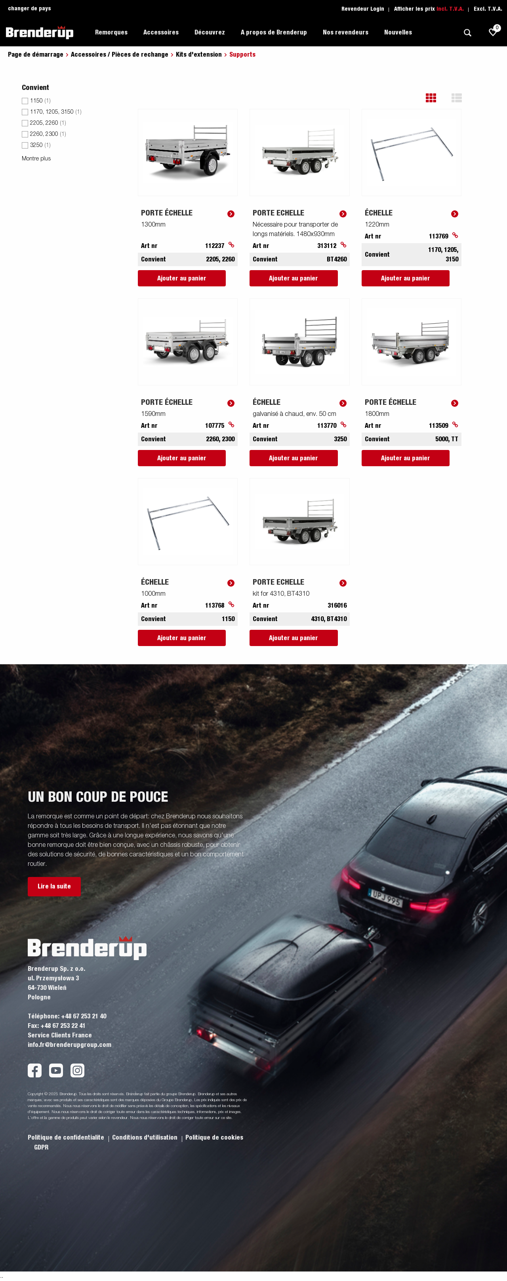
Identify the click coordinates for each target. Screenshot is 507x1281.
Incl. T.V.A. (450, 9)
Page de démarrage (35, 54)
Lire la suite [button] (54, 886)
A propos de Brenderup (274, 32)
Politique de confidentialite (67, 1137)
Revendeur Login (362, 9)
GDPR (41, 1147)
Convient (35, 88)
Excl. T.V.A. (488, 9)
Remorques (111, 32)
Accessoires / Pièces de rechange (119, 54)
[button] (437, 98)
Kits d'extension (199, 54)
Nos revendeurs (345, 32)
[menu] (74, 125)
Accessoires (161, 32)
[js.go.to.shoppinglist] (493, 32)
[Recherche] (467, 33)
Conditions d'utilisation (145, 1137)
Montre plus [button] (36, 159)
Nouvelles (398, 32)
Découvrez (209, 32)
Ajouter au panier (181, 278)
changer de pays (29, 8)
